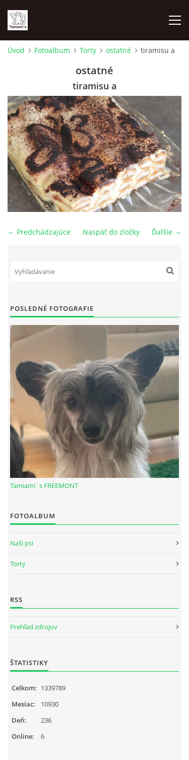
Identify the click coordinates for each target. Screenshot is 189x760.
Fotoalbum (52, 50)
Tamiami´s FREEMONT (44, 485)
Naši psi (21, 543)
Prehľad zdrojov (33, 626)
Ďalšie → (166, 232)
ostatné (118, 50)
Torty (88, 50)
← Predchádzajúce (39, 232)
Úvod (16, 50)
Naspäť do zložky (111, 232)
